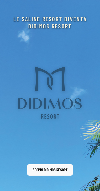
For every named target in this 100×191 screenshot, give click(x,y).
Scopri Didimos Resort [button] (50, 169)
